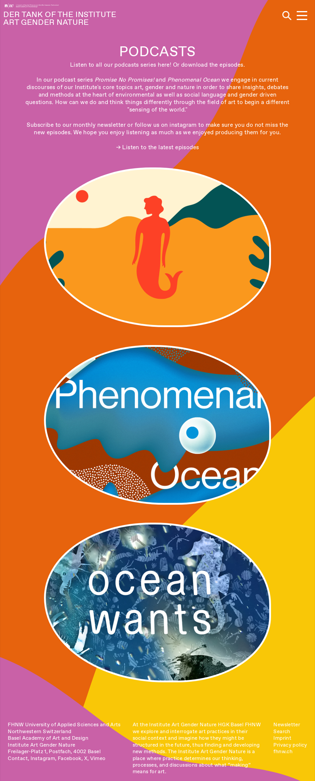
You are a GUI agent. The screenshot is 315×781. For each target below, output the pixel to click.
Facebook (69, 758)
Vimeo (98, 758)
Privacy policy (290, 745)
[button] (302, 16)
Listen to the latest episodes (160, 147)
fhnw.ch (283, 751)
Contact (18, 758)
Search (281, 731)
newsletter (111, 125)
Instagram (43, 758)
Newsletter (286, 724)
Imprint (282, 738)
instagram (183, 125)
